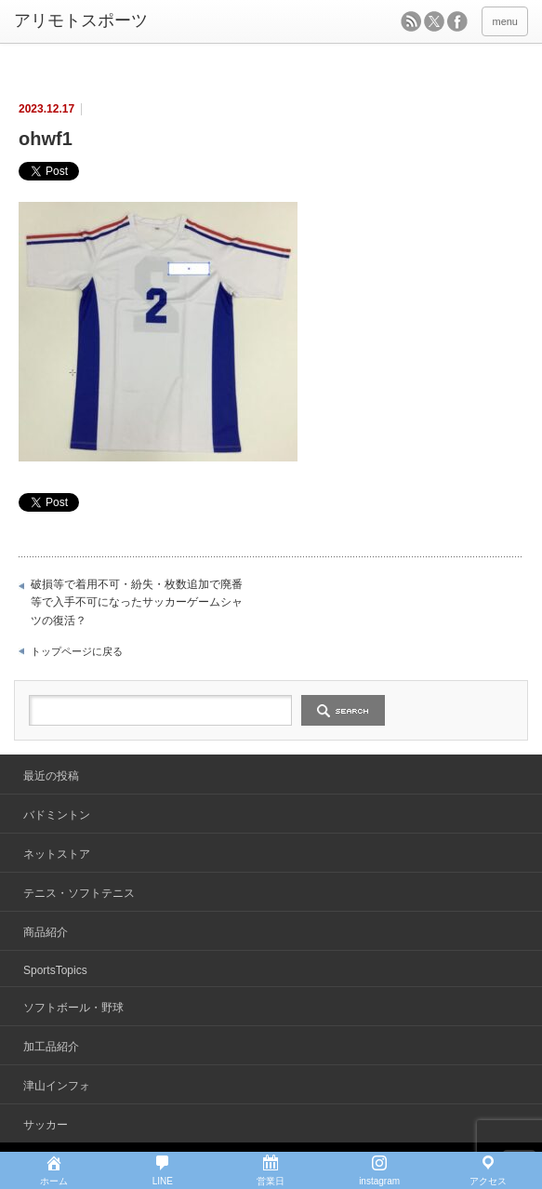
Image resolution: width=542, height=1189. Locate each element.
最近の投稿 (51, 775)
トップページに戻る (77, 651)
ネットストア (56, 854)
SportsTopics (55, 970)
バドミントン (56, 815)
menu (505, 21)
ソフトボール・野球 (73, 1007)
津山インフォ (56, 1085)
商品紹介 (45, 932)
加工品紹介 (51, 1046)
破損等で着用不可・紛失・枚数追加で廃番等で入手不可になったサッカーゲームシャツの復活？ (137, 602)
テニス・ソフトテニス (79, 893)
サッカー (45, 1124)
